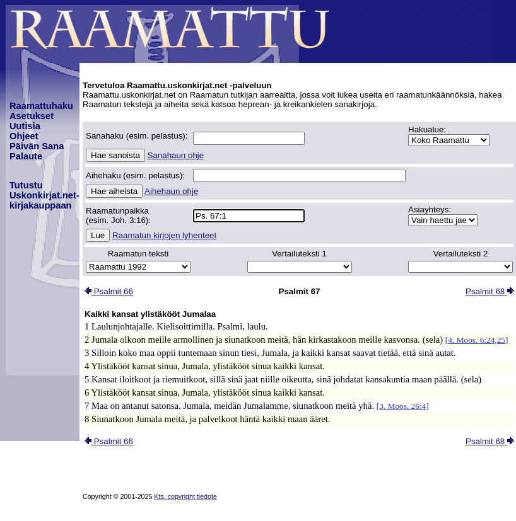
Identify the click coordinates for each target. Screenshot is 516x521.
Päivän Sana (36, 146)
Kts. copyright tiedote (185, 496)
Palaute (25, 156)
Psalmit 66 (109, 291)
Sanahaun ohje (176, 155)
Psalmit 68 (490, 291)
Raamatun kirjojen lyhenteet (164, 235)
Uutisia (24, 126)
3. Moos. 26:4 (402, 406)
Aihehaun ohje (171, 191)
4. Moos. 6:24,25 (476, 340)
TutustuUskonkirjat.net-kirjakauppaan (44, 195)
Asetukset (31, 116)
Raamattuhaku (41, 106)
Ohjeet (23, 136)
